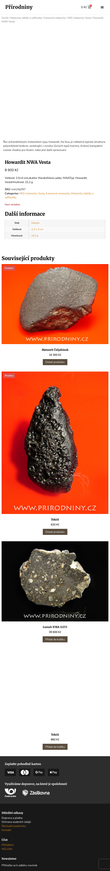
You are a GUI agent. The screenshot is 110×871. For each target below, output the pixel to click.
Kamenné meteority (55, 18)
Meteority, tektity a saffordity (26, 18)
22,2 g (34, 235)
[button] (102, 7)
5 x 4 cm (38, 229)
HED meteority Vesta (79, 18)
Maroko (35, 222)
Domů (5, 18)
